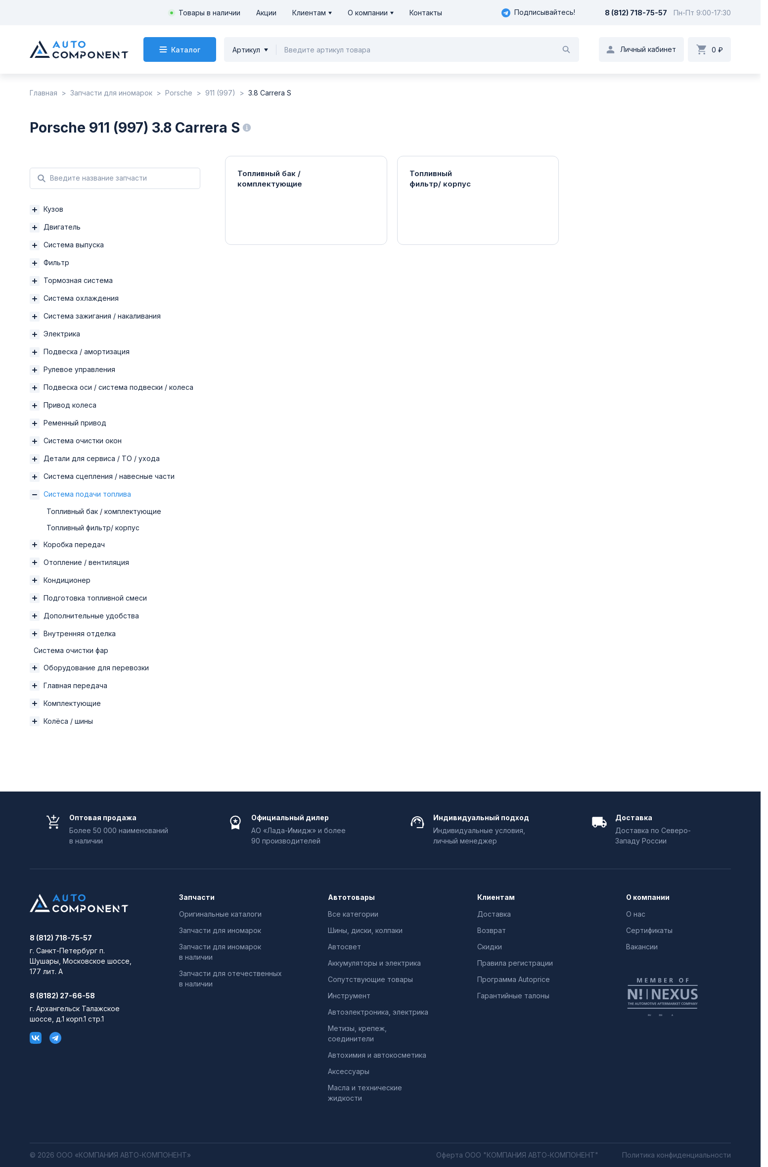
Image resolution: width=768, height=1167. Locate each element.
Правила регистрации (515, 963)
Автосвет (344, 946)
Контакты (425, 12)
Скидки (489, 946)
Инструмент (349, 995)
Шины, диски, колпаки (365, 930)
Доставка (494, 914)
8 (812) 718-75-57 (636, 12)
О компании (368, 12)
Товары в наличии (209, 12)
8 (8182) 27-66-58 (62, 995)
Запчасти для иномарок (220, 930)
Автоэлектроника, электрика (378, 1012)
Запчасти (197, 897)
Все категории (353, 914)
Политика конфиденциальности (676, 1155)
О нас (635, 914)
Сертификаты (649, 930)
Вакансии (642, 946)
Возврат (491, 930)
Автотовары (351, 897)
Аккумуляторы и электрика (374, 963)
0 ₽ (717, 50)
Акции (266, 12)
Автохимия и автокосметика (377, 1055)
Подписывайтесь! (538, 12)
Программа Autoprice (513, 979)
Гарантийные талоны (513, 995)
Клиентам (309, 12)
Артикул (246, 50)
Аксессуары (348, 1071)
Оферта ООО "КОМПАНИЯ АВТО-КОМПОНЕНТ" (517, 1155)
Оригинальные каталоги (220, 914)
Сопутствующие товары (370, 979)
